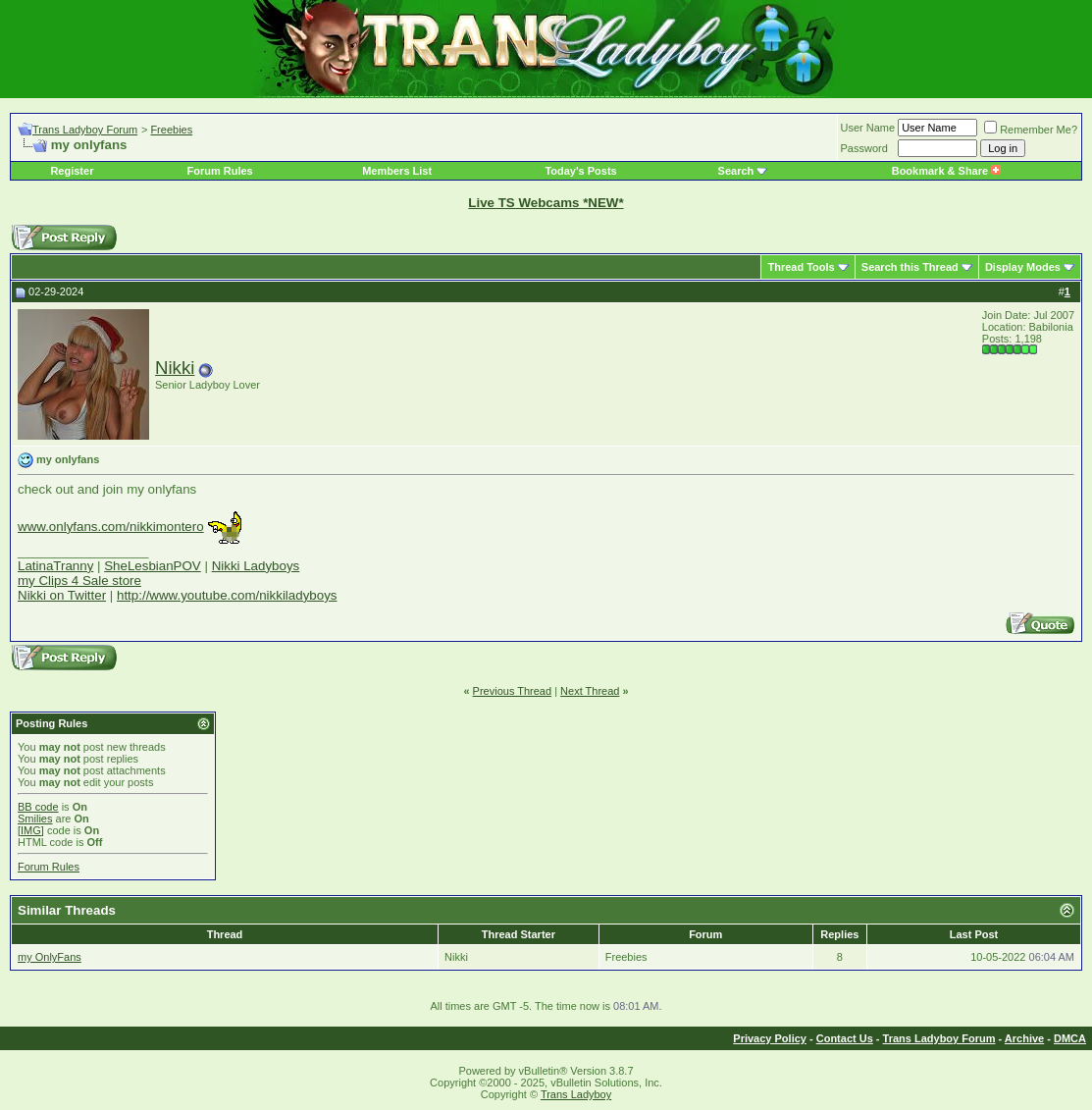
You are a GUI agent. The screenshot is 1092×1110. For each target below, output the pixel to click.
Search (736, 171)
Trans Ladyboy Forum (84, 129)
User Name (868, 127)
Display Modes (1023, 267)
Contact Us (844, 1038)
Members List (397, 171)
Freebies (171, 129)
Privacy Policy (769, 1038)
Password (864, 148)
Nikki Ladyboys (256, 565)
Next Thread (589, 691)
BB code (38, 807)
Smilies (35, 818)
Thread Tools (800, 267)
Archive (1024, 1038)
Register (71, 171)
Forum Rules (219, 171)
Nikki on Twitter (62, 595)
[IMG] (31, 830)
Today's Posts (580, 171)
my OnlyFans (49, 957)
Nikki (174, 367)
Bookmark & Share (946, 171)
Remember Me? (1030, 129)
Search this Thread (910, 267)
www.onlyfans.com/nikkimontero (111, 526)
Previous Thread (512, 691)
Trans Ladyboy (576, 1094)
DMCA (1070, 1038)
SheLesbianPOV (152, 565)
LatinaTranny (55, 565)
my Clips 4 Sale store (79, 580)
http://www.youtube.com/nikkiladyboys (227, 595)
